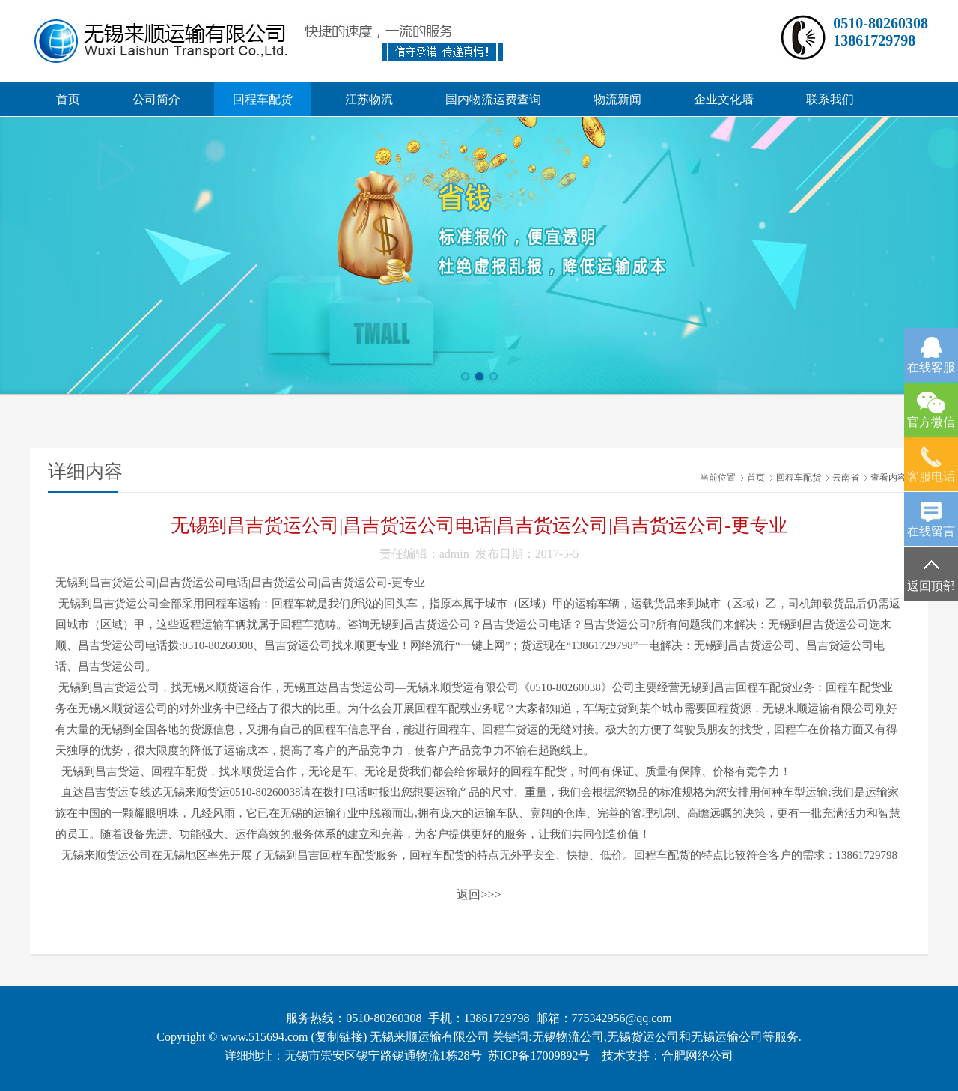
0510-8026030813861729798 (880, 32)
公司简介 (156, 99)
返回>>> (479, 894)
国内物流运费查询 (493, 99)
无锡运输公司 (727, 1036)
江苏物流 (369, 99)
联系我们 (830, 99)
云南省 (845, 477)
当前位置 (718, 477)
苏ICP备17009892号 (539, 1055)
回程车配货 (263, 99)
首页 (68, 99)
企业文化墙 (724, 99)
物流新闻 (617, 99)
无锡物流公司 (568, 1036)
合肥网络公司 (697, 1055)
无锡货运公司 (643, 1036)
